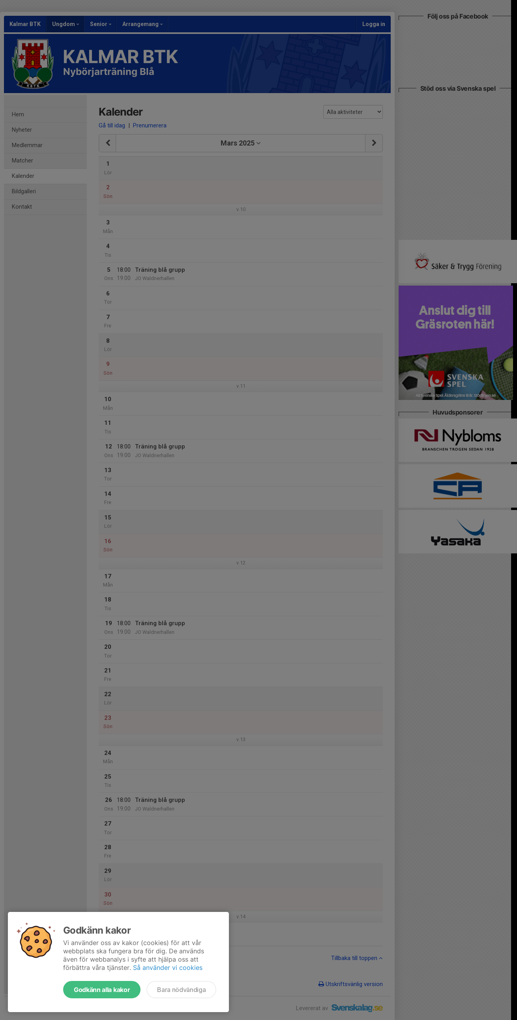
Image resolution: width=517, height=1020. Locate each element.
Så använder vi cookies (167, 967)
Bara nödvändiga (181, 990)
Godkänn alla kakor (102, 990)
